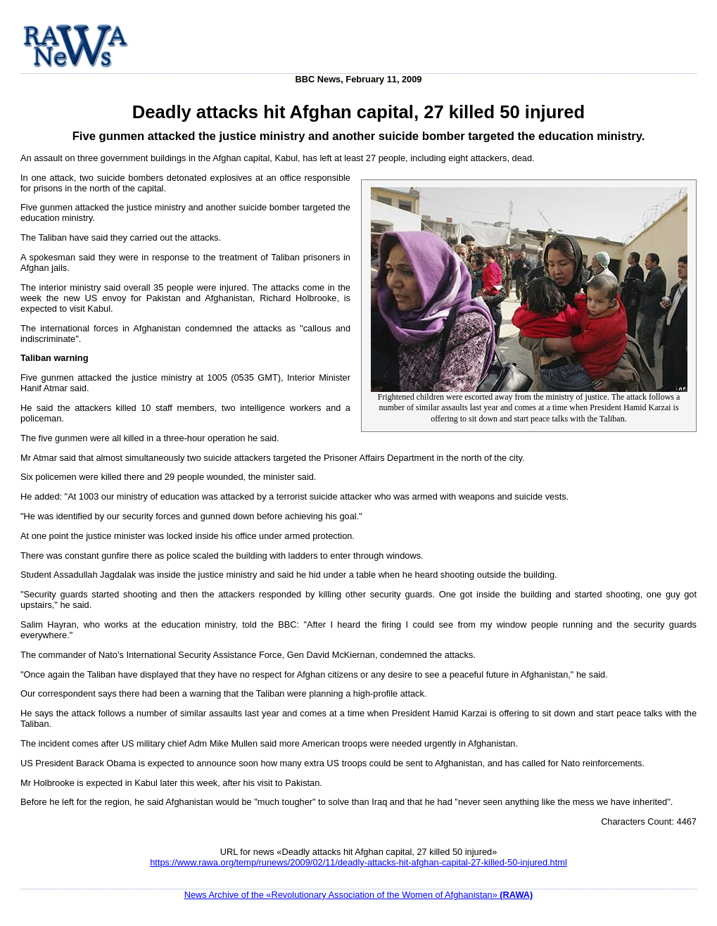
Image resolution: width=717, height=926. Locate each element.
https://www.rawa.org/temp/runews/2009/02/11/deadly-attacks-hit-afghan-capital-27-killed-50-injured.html (358, 862)
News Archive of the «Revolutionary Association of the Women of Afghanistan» (358, 894)
